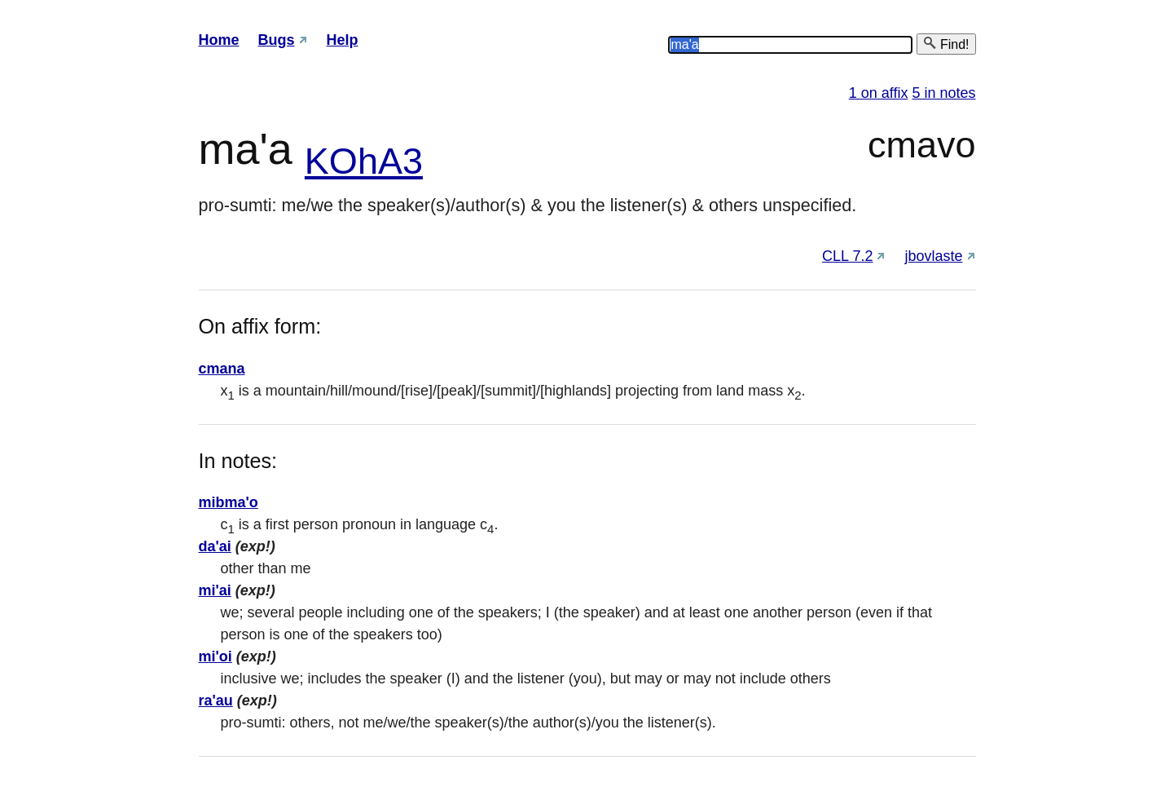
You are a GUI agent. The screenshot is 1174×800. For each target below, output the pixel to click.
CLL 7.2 (847, 256)
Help (342, 40)
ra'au (216, 700)
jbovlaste (933, 256)
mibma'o (228, 502)
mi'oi (215, 656)
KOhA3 (364, 161)
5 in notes (943, 93)
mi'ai (215, 590)
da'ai (215, 546)
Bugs (276, 40)
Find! (946, 43)
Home (219, 40)
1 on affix (878, 93)
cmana (222, 368)
